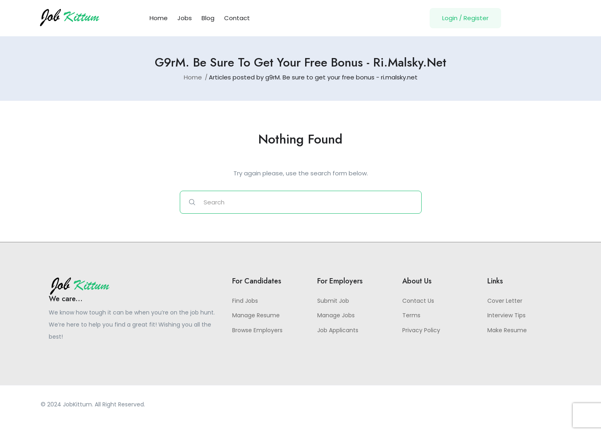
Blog (208, 18)
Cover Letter (504, 302)
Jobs (184, 18)
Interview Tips (506, 317)
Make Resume (507, 331)
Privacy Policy (421, 331)
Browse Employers (257, 331)
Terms (411, 317)
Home (159, 18)
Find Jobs (245, 302)
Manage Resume (256, 317)
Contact (237, 18)
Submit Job (333, 302)
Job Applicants (337, 331)
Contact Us (418, 302)
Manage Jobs (336, 317)
